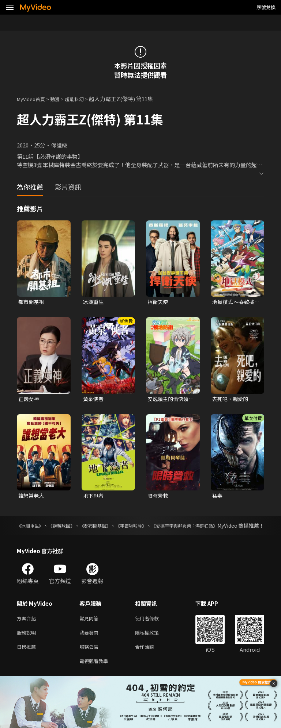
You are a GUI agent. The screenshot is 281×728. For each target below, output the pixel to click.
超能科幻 (82, 99)
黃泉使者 (94, 400)
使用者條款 (153, 628)
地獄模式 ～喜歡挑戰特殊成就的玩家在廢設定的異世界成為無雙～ (234, 302)
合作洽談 (150, 659)
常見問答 (90, 628)
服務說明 (28, 644)
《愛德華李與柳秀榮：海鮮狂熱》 (225, 527)
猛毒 (217, 497)
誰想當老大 (32, 497)
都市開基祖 (32, 302)
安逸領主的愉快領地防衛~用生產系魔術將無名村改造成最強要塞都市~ (170, 400)
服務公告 (90, 659)
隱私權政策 (153, 644)
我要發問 (90, 644)
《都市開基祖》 (115, 527)
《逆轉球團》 (72, 527)
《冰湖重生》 (32, 527)
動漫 (60, 99)
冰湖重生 (94, 302)
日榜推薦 (28, 659)
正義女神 (29, 400)
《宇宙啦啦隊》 (160, 527)
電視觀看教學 (95, 674)
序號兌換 (266, 7)
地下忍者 (94, 497)
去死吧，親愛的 (231, 400)
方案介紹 (28, 628)
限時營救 (158, 497)
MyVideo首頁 (33, 99)
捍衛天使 (158, 302)
